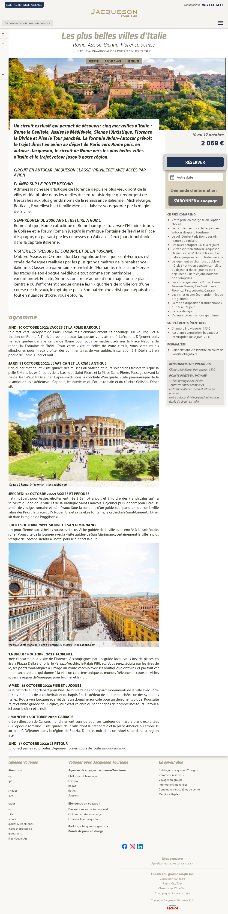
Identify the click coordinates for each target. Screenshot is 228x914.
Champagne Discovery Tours (172, 893)
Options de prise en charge (85, 814)
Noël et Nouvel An (15, 838)
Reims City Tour (172, 883)
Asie (6, 785)
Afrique (8, 795)
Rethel (72, 790)
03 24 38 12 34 (212, 5)
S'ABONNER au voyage (195, 200)
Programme (113, 61)
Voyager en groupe (171, 779)
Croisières (10, 819)
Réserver (133, 61)
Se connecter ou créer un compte (27, 23)
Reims (72, 785)
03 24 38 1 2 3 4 (183, 863)
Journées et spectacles (18, 828)
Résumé (94, 61)
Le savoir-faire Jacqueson (83, 819)
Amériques (10, 790)
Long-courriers (13, 833)
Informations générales (173, 784)
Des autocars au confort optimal (88, 809)
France (8, 776)
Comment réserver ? (171, 775)
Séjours (8, 809)
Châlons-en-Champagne (83, 776)
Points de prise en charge (85, 831)
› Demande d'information (192, 190)
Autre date (181, 177)
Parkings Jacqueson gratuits (88, 826)
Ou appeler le (192, 5)
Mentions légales (169, 794)
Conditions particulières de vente (179, 789)
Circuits (8, 814)
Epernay (73, 781)
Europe (8, 781)
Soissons (73, 795)
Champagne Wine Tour (172, 888)
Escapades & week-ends (18, 824)
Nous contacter (172, 858)
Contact (24, 5)
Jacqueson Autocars (172, 878)
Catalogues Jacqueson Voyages (178, 770)
